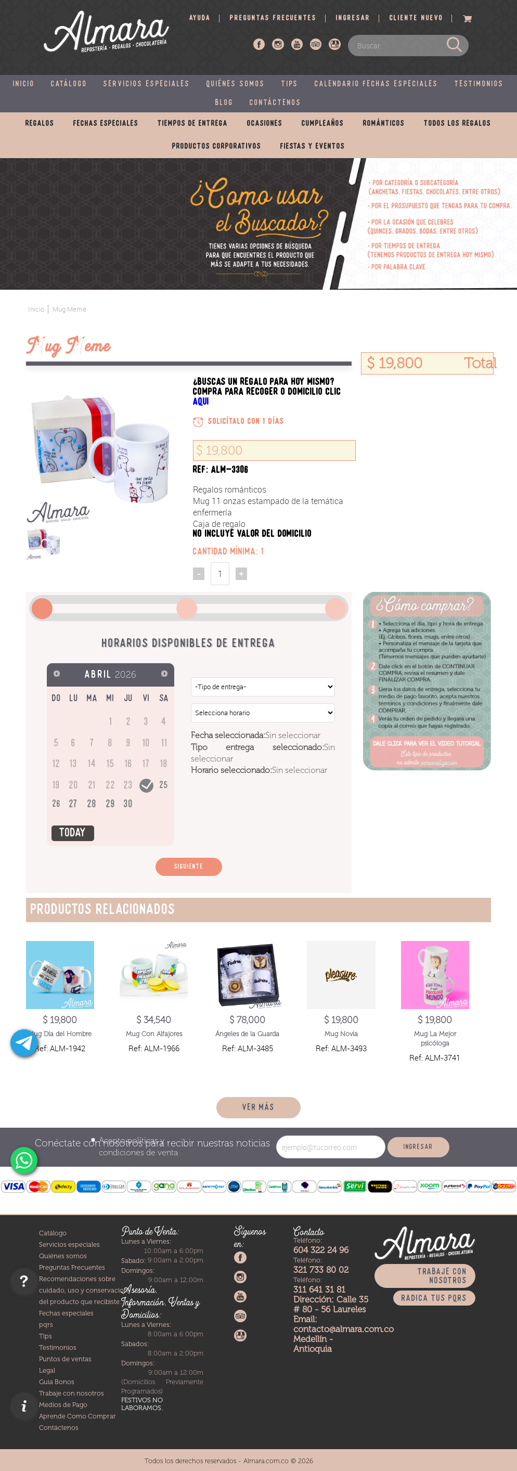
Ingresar (353, 18)
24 (146, 784)
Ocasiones (264, 124)
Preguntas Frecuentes (72, 1267)
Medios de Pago (63, 1405)
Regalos (39, 124)
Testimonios (479, 84)
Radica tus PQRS (434, 1298)
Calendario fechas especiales (376, 84)
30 (128, 804)
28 (92, 804)
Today (72, 833)
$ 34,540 (153, 1020)
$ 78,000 (247, 1020)
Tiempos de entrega (193, 124)
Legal (47, 1370)
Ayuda (200, 18)
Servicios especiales (147, 84)
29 (110, 804)
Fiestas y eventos (312, 147)
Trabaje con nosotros (71, 1393)
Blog (224, 103)
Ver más (258, 1107)
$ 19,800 (60, 1020)
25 (164, 786)
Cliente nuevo (416, 18)
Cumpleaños (323, 124)
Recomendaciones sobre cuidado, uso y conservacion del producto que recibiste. (83, 1290)
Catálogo (69, 84)
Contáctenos (276, 103)
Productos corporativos (216, 147)
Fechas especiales (105, 124)
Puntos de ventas (65, 1359)
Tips (290, 84)
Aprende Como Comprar (77, 1416)
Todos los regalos (457, 124)
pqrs (46, 1324)
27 (73, 804)
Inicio (24, 84)
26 (57, 804)
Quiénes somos (235, 84)
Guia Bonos (56, 1382)
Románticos (384, 124)
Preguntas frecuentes (273, 18)
